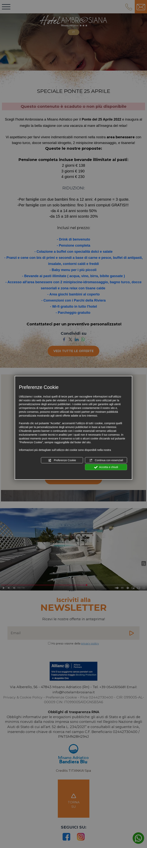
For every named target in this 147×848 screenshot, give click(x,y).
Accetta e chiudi (106, 467)
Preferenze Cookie (62, 460)
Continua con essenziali (106, 460)
